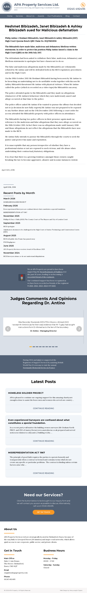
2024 (46, 286)
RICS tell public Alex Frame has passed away (19, 239)
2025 (54, 286)
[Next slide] (79, 329)
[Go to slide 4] (40, 346)
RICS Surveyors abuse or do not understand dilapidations (23, 256)
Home (9, 16)
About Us (30, 16)
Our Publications (54, 16)
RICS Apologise (9, 226)
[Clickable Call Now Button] (73, 7)
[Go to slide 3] (37, 346)
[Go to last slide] (8, 329)
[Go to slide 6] (46, 346)
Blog (67, 16)
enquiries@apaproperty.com (16, 573)
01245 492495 (9, 579)
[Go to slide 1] (30, 346)
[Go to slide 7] (50, 346)
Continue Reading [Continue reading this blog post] (43, 408)
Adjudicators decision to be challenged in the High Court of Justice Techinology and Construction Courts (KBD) (41, 231)
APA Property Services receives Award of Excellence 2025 (24, 249)
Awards (41, 16)
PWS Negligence (9, 242)
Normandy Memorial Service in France (39, 368)
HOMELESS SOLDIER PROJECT (14, 202)
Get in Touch (43, 512)
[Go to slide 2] (34, 346)
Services (19, 16)
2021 (31, 286)
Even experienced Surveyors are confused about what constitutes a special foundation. (34, 209)
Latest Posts (43, 381)
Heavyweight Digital (76, 590)
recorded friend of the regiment (41, 277)
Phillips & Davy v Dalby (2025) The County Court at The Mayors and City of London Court (35, 219)
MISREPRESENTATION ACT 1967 (15, 212)
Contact (76, 16)
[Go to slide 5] (43, 346)
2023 (41, 286)
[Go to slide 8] (53, 346)
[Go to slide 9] (56, 346)
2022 (36, 286)
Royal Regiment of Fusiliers (51, 272)
